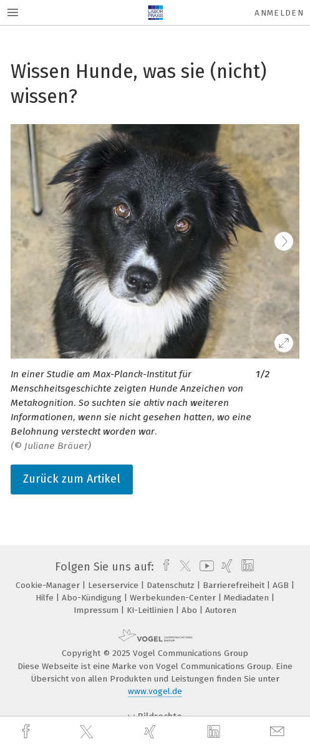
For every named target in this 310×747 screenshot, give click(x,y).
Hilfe (46, 597)
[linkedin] (215, 732)
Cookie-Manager (49, 585)
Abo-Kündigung (93, 597)
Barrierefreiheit (235, 585)
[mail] (279, 731)
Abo (191, 610)
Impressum (97, 610)
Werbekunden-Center (174, 597)
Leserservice (114, 585)
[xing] (151, 732)
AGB (282, 585)
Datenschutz (172, 585)
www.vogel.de (155, 691)
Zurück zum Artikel (71, 479)
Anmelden (279, 12)
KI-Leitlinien (151, 610)
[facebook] (27, 731)
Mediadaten (247, 597)
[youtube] (204, 567)
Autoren (220, 610)
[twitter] (88, 732)
